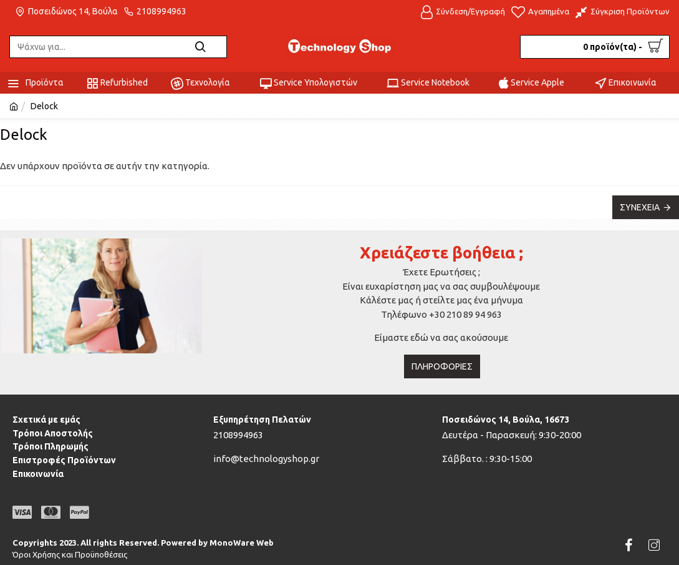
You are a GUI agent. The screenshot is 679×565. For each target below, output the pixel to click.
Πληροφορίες (442, 366)
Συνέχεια (640, 207)
